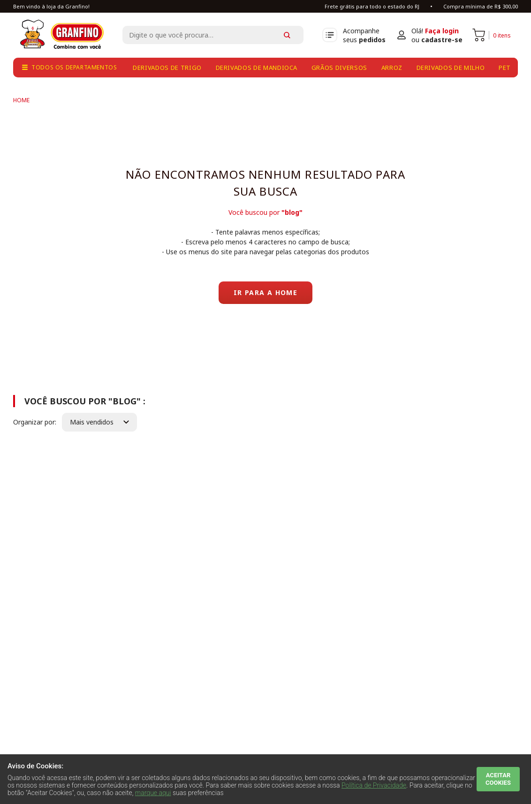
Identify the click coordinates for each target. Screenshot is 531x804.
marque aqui (153, 792)
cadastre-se (442, 39)
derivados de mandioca (257, 67)
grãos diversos (339, 67)
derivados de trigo (167, 67)
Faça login (442, 30)
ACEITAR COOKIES (498, 779)
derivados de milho (451, 67)
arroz (391, 67)
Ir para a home (266, 292)
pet (505, 67)
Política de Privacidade (373, 785)
